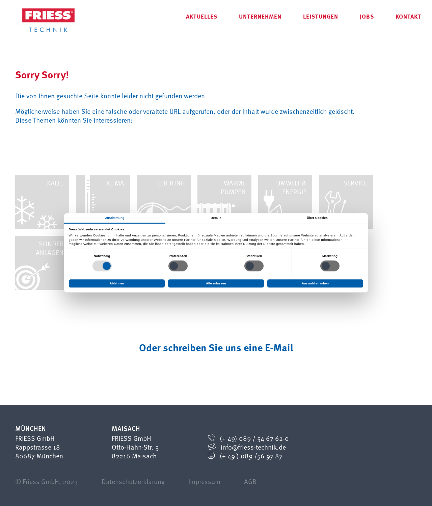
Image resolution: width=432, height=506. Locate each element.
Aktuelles (201, 16)
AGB (250, 481)
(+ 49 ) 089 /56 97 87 (251, 456)
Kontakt (408, 16)
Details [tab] (216, 218)
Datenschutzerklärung (133, 481)
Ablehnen (117, 283)
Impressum (204, 481)
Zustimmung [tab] (114, 218)
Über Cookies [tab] (317, 218)
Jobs (367, 16)
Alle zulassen (216, 283)
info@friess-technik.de (253, 447)
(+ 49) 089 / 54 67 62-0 (254, 438)
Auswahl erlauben (315, 283)
